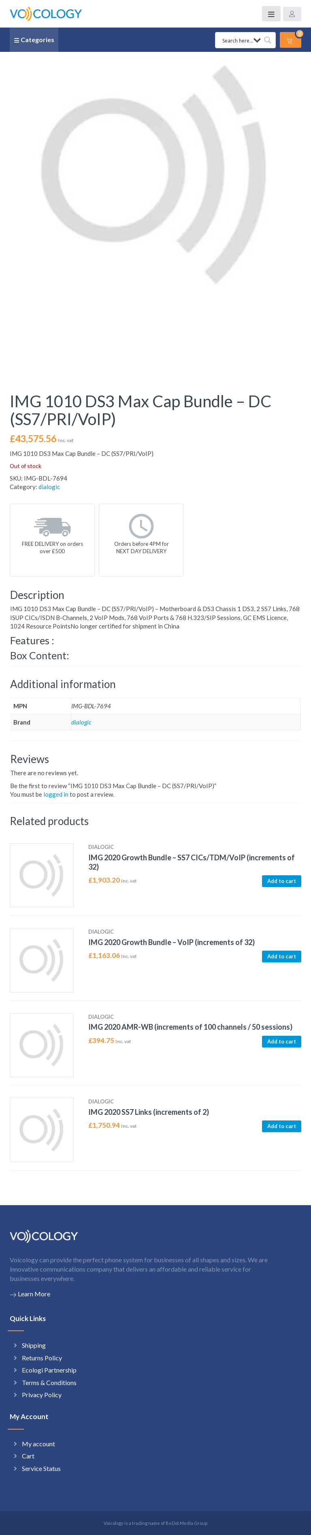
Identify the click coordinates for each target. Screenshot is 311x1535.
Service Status (41, 1468)
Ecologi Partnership (49, 1370)
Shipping (34, 1345)
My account (38, 1443)
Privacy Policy (42, 1394)
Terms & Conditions (49, 1382)
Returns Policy (42, 1358)
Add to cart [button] (281, 881)
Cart (28, 1456)
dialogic (49, 486)
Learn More (30, 1294)
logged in (55, 794)
